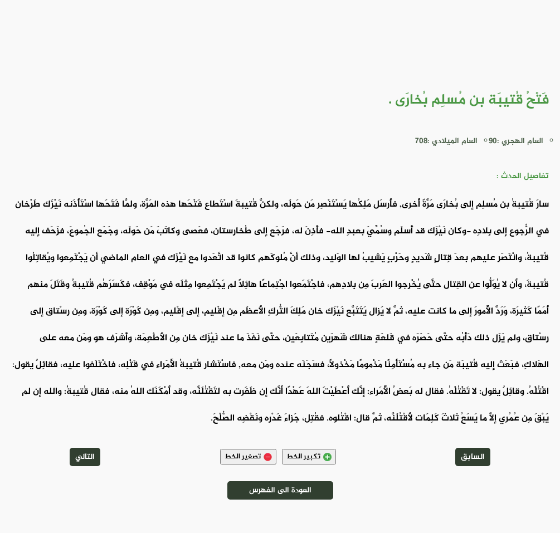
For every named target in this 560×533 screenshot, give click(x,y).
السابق (473, 457)
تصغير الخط (248, 457)
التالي (85, 457)
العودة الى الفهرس (280, 490)
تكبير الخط (309, 457)
